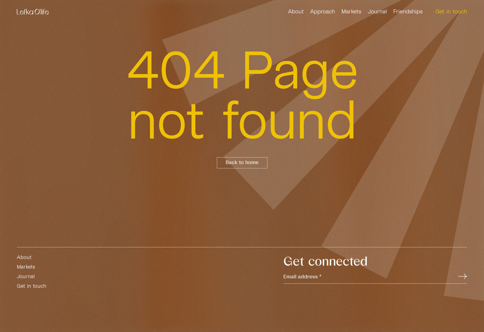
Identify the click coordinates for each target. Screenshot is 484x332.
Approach (322, 11)
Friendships (408, 11)
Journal (377, 11)
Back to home (242, 162)
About (296, 11)
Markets (351, 11)
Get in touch (451, 11)
